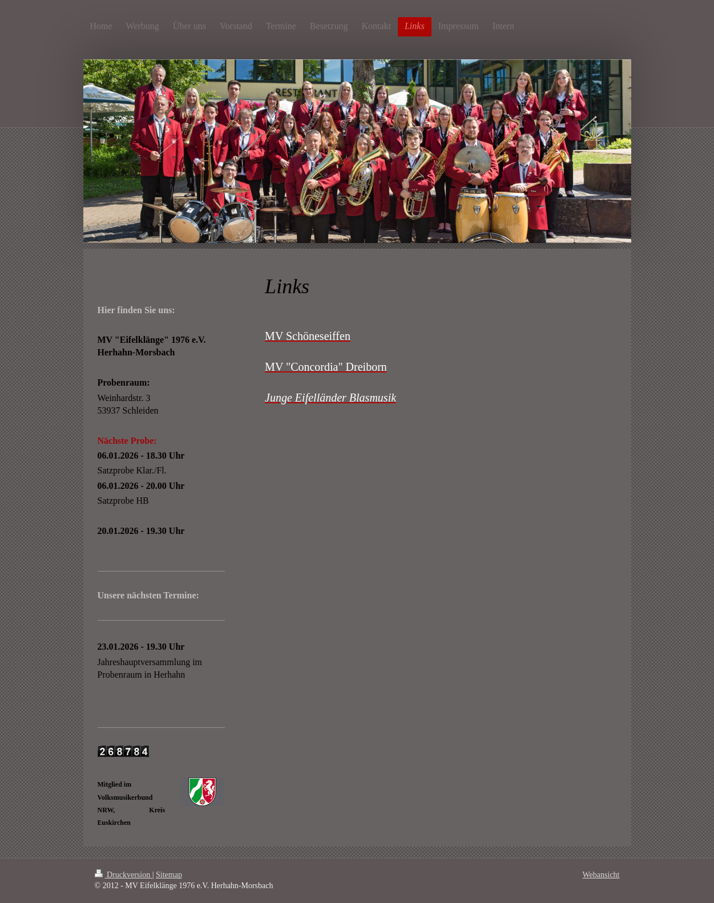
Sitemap (169, 874)
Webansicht (601, 874)
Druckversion (123, 874)
